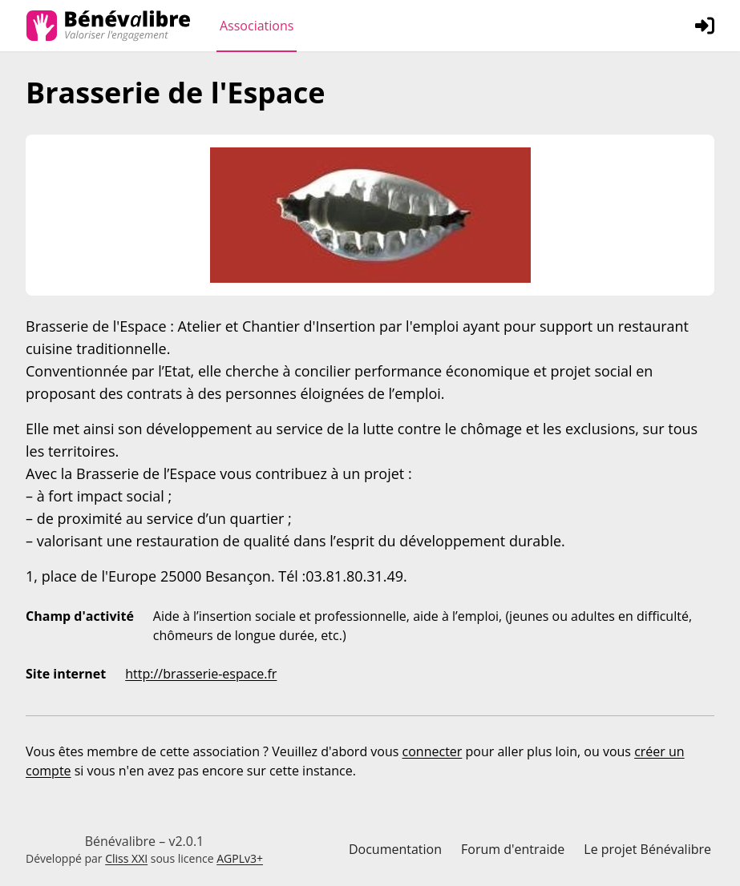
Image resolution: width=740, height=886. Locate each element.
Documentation (395, 849)
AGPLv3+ (239, 858)
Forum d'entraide (512, 849)
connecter (432, 751)
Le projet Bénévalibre (647, 849)
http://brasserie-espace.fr (201, 674)
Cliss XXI (126, 858)
